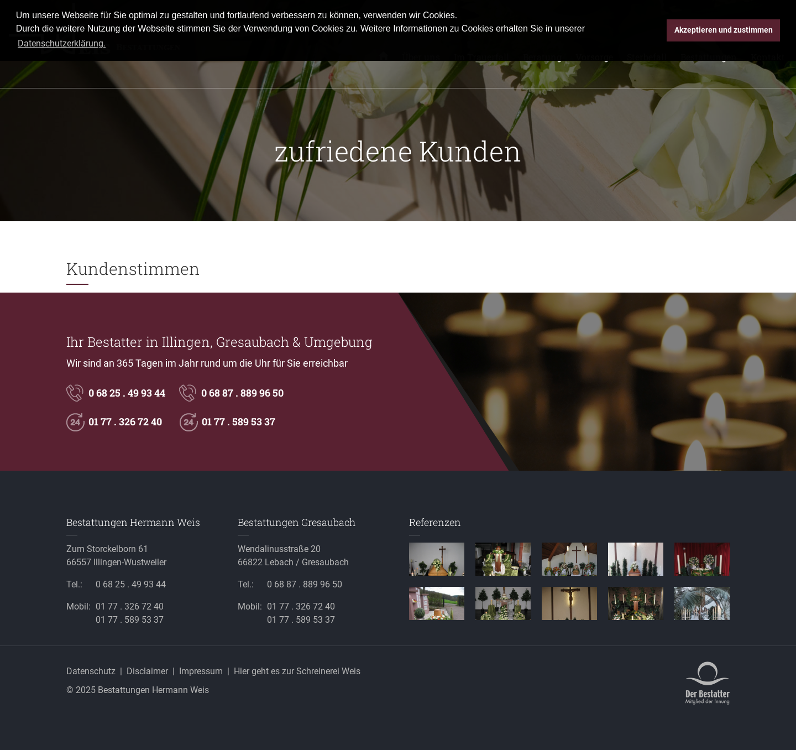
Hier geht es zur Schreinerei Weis (297, 671)
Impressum (201, 671)
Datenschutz (91, 671)
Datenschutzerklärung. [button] (62, 43)
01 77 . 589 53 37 (238, 421)
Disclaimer (147, 671)
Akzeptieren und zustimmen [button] (723, 30)
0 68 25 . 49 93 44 (126, 392)
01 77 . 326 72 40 (125, 421)
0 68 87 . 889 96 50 (242, 392)
